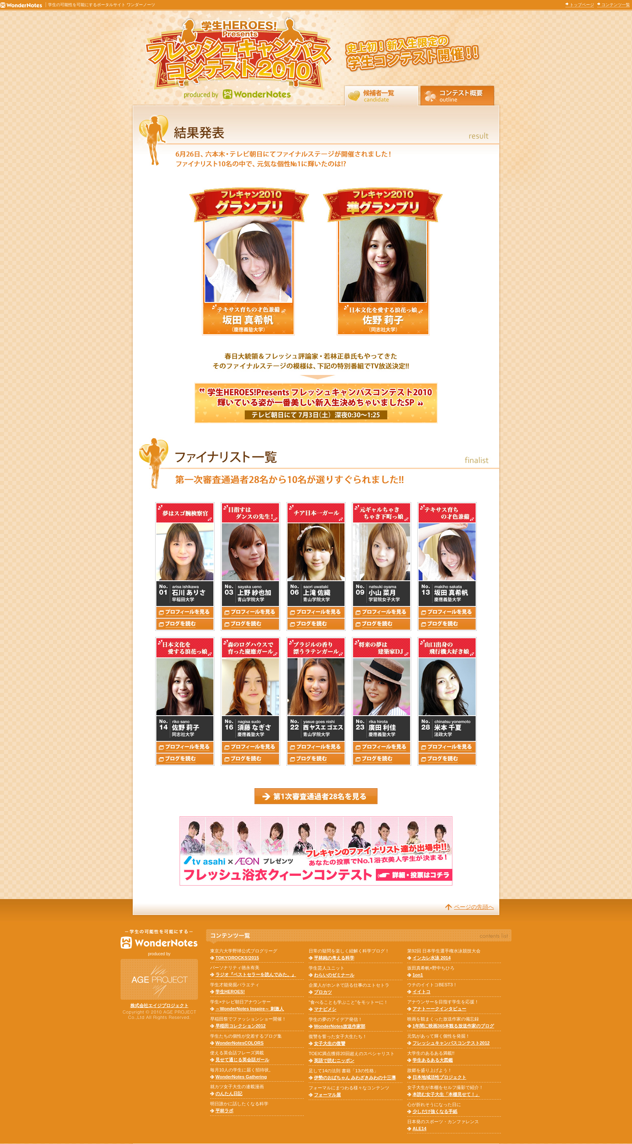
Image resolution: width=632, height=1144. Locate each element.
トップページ (582, 4)
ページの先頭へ (474, 907)
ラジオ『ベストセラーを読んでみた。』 (255, 974)
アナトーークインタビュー (439, 1008)
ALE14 (419, 1128)
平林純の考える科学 (334, 957)
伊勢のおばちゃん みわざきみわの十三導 (355, 1077)
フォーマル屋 (327, 1094)
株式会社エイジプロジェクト (159, 1005)
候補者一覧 (381, 95)
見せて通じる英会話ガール (242, 1059)
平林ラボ (224, 1110)
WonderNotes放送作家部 (339, 1026)
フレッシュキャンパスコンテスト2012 (451, 1042)
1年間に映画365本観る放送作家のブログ (453, 1025)
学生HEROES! (230, 991)
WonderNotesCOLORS (239, 1042)
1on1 (418, 974)
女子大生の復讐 (329, 1043)
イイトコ (421, 991)
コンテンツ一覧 (615, 4)
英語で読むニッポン (334, 1060)
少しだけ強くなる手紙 (435, 1111)
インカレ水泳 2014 (432, 957)
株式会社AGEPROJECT (159, 979)
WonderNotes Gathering (241, 1076)
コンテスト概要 (457, 95)
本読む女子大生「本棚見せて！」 (446, 1094)
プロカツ (323, 992)
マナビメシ (325, 1009)
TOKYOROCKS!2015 (237, 957)
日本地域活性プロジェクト (439, 1077)
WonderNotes (159, 939)
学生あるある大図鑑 (433, 1060)
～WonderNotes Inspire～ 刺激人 (249, 1008)
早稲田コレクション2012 (240, 1025)
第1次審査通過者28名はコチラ (316, 796)
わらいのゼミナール (334, 974)
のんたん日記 (228, 1093)
